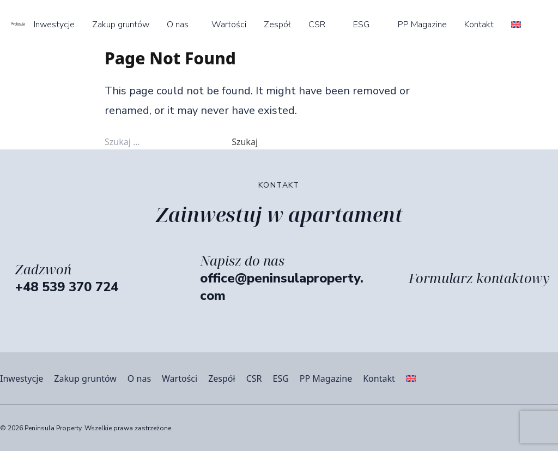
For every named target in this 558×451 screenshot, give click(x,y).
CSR (316, 25)
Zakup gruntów (120, 25)
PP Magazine (422, 25)
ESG (361, 25)
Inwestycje (54, 25)
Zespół (277, 25)
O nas (178, 25)
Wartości (228, 25)
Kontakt (479, 25)
